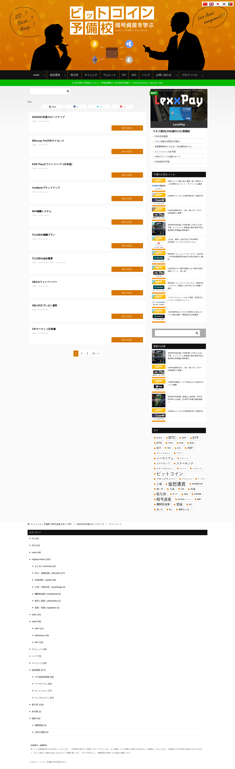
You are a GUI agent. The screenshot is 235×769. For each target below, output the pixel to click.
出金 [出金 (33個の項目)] (193, 489)
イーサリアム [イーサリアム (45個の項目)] (165, 458)
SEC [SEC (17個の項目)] (169, 448)
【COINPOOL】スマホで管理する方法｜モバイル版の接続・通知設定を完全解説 (185, 313)
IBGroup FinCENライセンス (48, 140)
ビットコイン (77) (43, 690)
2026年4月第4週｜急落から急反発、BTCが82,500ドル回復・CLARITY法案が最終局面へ (185, 399)
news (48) (36, 552)
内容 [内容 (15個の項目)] (182, 489)
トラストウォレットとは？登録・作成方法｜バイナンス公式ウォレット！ (186, 298)
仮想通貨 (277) (39, 670)
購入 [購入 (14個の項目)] (170, 509)
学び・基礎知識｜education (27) (50, 573)
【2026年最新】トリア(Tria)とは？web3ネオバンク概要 (186, 383)
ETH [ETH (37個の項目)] (159, 442)
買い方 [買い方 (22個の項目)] (159, 509)
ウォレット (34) (39, 649)
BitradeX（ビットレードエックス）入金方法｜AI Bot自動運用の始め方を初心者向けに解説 (185, 256)
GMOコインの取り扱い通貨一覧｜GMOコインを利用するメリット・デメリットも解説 (185, 182)
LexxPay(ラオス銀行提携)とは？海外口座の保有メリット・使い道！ (185, 269)
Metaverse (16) (42, 635)
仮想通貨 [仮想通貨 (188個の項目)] (177, 484)
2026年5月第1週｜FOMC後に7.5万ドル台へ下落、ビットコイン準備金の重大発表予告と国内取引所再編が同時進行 (186, 227)
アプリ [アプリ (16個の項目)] (179, 453)
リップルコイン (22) (44, 698)
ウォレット (109, 75)
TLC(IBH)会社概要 (42, 258)
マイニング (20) (39, 663)
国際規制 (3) (40, 725)
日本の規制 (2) (41, 732)
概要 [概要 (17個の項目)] (199, 499)
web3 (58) (36, 621)
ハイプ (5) (36, 656)
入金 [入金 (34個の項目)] (172, 489)
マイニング (91, 75)
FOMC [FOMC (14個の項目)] (170, 443)
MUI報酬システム (41, 211)
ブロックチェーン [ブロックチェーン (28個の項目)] (166, 479)
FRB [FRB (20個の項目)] (181, 443)
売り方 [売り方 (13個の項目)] (175, 494)
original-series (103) (41, 559)
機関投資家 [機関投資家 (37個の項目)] (163, 504)
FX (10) (35, 538)
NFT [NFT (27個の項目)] (158, 448)
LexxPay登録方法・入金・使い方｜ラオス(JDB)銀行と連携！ (185, 211)
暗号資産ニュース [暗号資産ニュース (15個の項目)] (184, 499)
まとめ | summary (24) (45, 566)
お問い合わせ (163, 75)
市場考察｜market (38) (45, 580)
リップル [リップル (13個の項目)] (201, 479)
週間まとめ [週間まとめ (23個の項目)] (184, 509)
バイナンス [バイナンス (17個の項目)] (196, 468)
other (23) (36, 614)
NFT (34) (39, 642)
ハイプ (146, 75)
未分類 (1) (36, 711)
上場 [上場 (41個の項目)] (159, 483)
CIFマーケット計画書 (44, 329)
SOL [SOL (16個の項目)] (179, 448)
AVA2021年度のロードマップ (48, 117)
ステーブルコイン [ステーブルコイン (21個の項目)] (164, 468)
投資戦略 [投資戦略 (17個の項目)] (197, 494)
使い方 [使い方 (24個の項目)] (159, 489)
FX (123, 75)
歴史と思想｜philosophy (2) (48, 601)
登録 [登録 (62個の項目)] (179, 504)
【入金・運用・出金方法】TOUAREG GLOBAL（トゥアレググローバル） (183, 240)
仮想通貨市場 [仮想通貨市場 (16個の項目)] (197, 484)
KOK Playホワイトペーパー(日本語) (52, 164)
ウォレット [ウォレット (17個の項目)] (184, 458)
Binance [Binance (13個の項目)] (159, 438)
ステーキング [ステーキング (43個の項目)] (184, 463)
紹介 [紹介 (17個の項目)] (190, 504)
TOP (51, 524)
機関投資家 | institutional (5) (48, 594)
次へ (94, 353)
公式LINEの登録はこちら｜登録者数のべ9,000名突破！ (117, 82)
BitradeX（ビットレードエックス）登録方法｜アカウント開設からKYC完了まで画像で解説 (185, 285)
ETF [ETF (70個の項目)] (196, 438)
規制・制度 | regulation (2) (47, 607)
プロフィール (189, 75)
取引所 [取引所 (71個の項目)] (161, 494)
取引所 (74, 75)
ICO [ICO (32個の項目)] (192, 443)
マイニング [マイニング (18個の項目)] (187, 479)
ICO (134, 75)
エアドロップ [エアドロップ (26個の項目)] (163, 463)
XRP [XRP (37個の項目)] (190, 448)
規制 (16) (36, 718)
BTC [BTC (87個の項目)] (172, 438)
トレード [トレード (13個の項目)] (183, 468)
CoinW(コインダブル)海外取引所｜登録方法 (185, 196)
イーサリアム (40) (43, 684)
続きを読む (131, 128)
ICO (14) (36, 545)
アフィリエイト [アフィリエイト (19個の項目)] (163, 453)
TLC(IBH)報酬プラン (43, 235)
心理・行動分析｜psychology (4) (50, 587)
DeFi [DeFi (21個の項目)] (184, 438)
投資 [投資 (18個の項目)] (186, 494)
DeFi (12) (39, 628)
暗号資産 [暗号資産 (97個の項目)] (163, 499)
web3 (36, 75)
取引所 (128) (38, 704)
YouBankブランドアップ (46, 187)
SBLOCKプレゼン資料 (44, 305)
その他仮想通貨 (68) (44, 677)
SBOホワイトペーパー (44, 282)
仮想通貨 (55, 75)
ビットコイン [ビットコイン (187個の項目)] (169, 474)
